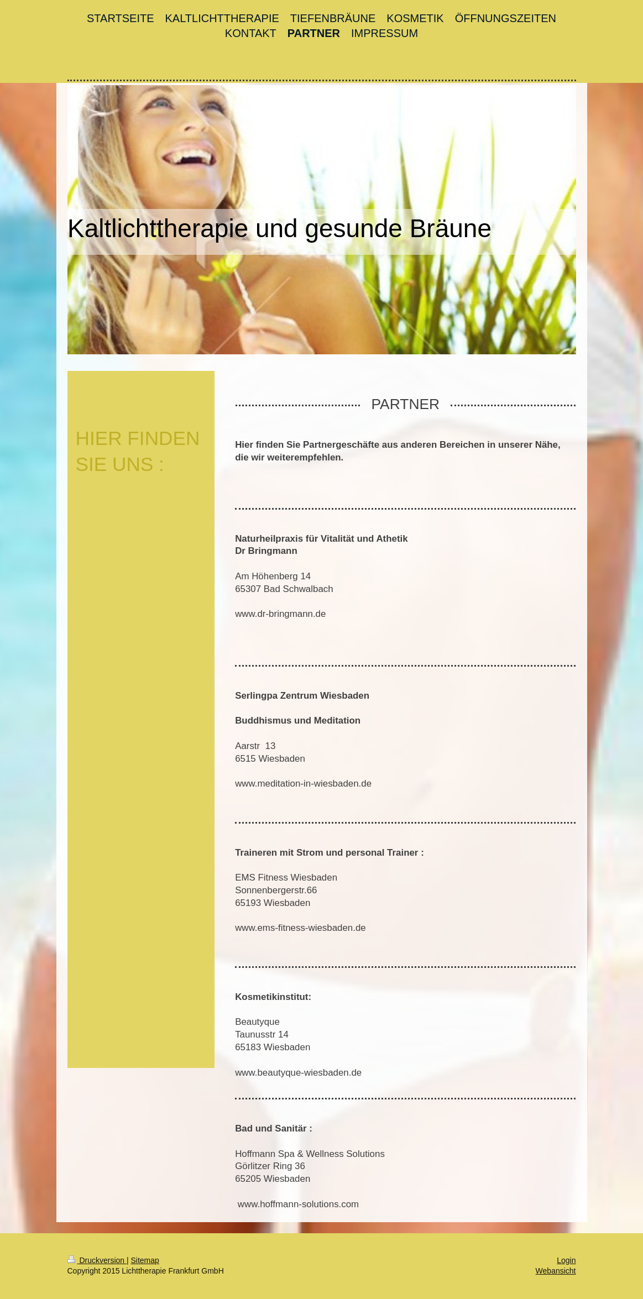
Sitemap (145, 1260)
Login (566, 1260)
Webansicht (556, 1270)
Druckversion (97, 1260)
